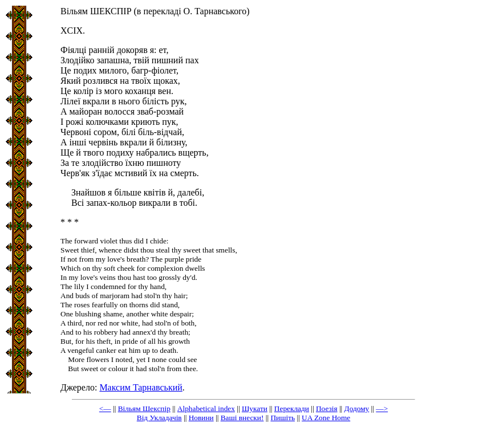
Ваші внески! (242, 417)
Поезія (327, 408)
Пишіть (282, 417)
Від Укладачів (159, 417)
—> (382, 408)
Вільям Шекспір (144, 408)
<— (105, 408)
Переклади (291, 408)
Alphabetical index (206, 408)
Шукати (254, 408)
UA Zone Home (326, 417)
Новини (201, 417)
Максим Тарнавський (140, 387)
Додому (357, 408)
